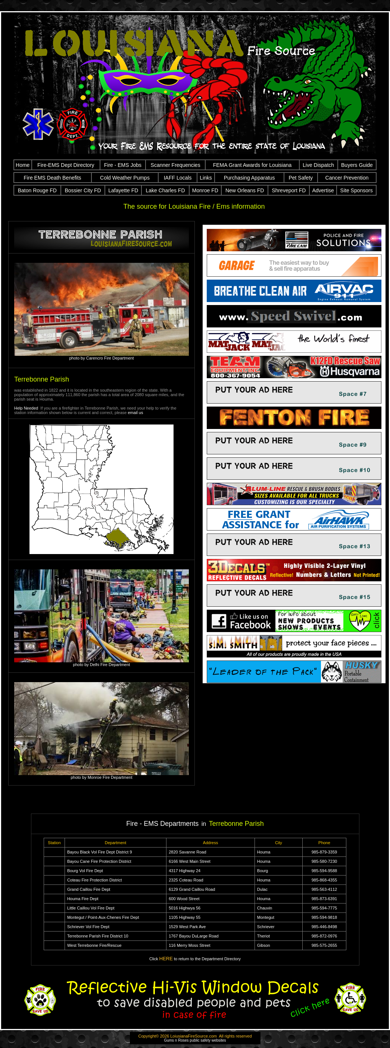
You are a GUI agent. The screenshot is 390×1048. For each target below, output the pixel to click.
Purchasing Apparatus (249, 178)
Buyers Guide (357, 165)
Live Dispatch (318, 165)
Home (22, 165)
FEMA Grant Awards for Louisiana (252, 165)
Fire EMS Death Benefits (52, 178)
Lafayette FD (123, 190)
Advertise (323, 190)
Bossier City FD (83, 190)
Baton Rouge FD (37, 190)
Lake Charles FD (165, 190)
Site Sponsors (356, 190)
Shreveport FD (289, 190)
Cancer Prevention (347, 178)
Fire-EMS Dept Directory (65, 165)
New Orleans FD (244, 190)
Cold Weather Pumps (125, 178)
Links (206, 178)
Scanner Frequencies (175, 165)
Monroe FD (205, 190)
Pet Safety (300, 178)
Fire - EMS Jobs (122, 165)
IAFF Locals (178, 178)
